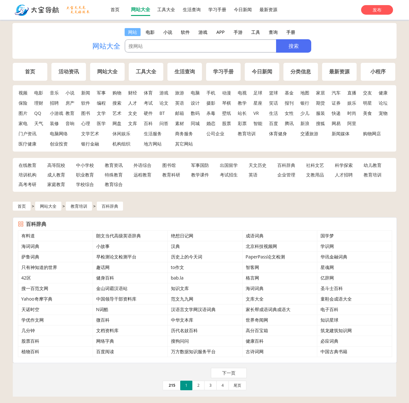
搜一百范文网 (34, 288)
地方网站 (153, 144)
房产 (70, 103)
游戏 (163, 93)
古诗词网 (255, 351)
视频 (23, 93)
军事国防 (200, 165)
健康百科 (255, 341)
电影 (38, 93)
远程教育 (142, 175)
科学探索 (344, 165)
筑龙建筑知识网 (336, 330)
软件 (85, 103)
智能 (257, 123)
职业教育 (85, 175)
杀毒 (210, 113)
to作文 (177, 267)
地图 (304, 93)
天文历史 (257, 165)
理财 (38, 103)
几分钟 (28, 330)
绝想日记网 (182, 236)
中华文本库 (182, 320)
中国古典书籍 (333, 351)
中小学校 (85, 165)
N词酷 (102, 309)
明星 (367, 103)
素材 (179, 123)
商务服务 (184, 134)
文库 (132, 123)
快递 (336, 113)
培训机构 (27, 175)
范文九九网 (182, 299)
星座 (257, 103)
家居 (320, 93)
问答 (163, 123)
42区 (26, 278)
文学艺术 (90, 134)
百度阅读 (105, 351)
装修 (54, 123)
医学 (101, 123)
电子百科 (329, 309)
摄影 (210, 103)
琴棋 (226, 103)
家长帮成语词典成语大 (268, 309)
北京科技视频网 (261, 246)
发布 (377, 10)
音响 (70, 123)
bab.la (177, 278)
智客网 (252, 267)
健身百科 (105, 278)
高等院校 (56, 165)
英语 (179, 103)
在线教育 (27, 165)
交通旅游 (309, 134)
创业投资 (59, 144)
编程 (101, 103)
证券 (336, 103)
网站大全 (140, 9)
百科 (148, 123)
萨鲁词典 (30, 257)
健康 (383, 93)
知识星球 (329, 320)
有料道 (28, 236)
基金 (289, 93)
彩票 (242, 123)
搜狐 (320, 123)
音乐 (54, 93)
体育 (148, 93)
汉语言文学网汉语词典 (193, 309)
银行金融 (90, 144)
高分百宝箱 (257, 330)
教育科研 (171, 175)
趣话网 (103, 267)
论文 (163, 103)
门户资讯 (27, 134)
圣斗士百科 (331, 288)
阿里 (351, 123)
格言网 (252, 278)
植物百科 (30, 351)
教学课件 (200, 175)
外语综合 (142, 165)
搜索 (116, 103)
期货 (320, 103)
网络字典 (105, 341)
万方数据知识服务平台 (193, 351)
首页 (115, 9)
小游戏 (56, 113)
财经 (132, 93)
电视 (242, 93)
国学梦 (327, 236)
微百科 (103, 320)
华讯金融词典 (333, 257)
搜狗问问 (180, 341)
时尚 (351, 113)
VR (256, 113)
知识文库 (180, 288)
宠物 (383, 113)
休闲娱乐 (121, 134)
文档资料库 (107, 330)
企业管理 (286, 175)
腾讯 (289, 123)
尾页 (237, 385)
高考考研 (27, 184)
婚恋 (210, 123)
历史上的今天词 (186, 257)
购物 (116, 93)
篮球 (273, 93)
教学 (242, 103)
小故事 (103, 246)
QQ (37, 113)
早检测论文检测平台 (116, 257)
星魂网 (327, 267)
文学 (101, 113)
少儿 (304, 113)
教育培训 (247, 134)
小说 (70, 93)
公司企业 (215, 134)
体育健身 (278, 134)
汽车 (336, 93)
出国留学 (229, 165)
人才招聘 (344, 175)
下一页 (228, 373)
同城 (195, 123)
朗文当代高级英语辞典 (118, 236)
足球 (257, 93)
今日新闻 (243, 9)
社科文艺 (315, 165)
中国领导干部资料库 (116, 299)
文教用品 (315, 175)
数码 (195, 113)
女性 (289, 113)
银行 (304, 103)
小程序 (378, 71)
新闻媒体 (341, 134)
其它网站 (184, 144)
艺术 (116, 113)
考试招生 (229, 175)
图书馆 (169, 165)
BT (162, 113)
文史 (132, 113)
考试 (148, 103)
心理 (85, 123)
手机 (210, 93)
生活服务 (153, 134)
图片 (23, 113)
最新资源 (268, 9)
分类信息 (300, 71)
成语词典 (255, 236)
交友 (367, 93)
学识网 (327, 246)
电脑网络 (59, 134)
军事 (101, 93)
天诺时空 (30, 309)
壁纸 (226, 113)
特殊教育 (114, 175)
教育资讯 (114, 165)
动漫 (226, 93)
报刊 (289, 103)
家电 (23, 123)
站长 (242, 113)
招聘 (54, 103)
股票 (226, 123)
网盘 (116, 123)
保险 (23, 103)
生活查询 (192, 9)
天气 (38, 123)
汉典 (175, 246)
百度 (273, 123)
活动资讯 (68, 71)
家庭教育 (56, 184)
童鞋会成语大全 (336, 299)
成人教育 (56, 175)
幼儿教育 (373, 165)
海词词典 (30, 246)
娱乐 (351, 103)
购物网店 (372, 134)
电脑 (195, 93)
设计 (195, 103)
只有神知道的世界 (39, 267)
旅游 (179, 93)
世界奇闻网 (257, 320)
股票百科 (30, 341)
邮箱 (179, 113)
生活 (273, 113)
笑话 (273, 103)
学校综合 (85, 184)
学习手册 (217, 9)
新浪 (304, 123)
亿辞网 (327, 278)
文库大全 (255, 299)
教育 (70, 113)
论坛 (383, 103)
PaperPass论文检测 (265, 257)
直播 (351, 93)
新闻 (85, 93)
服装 (320, 113)
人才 (132, 103)
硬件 (148, 113)
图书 (85, 113)
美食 (367, 113)
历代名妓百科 (184, 330)
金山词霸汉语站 (111, 288)
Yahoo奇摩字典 (36, 299)
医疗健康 (27, 144)
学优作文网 (32, 320)
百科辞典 (286, 165)
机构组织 (121, 144)
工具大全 (166, 9)
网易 (336, 123)
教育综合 (114, 184)
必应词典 (329, 341)
